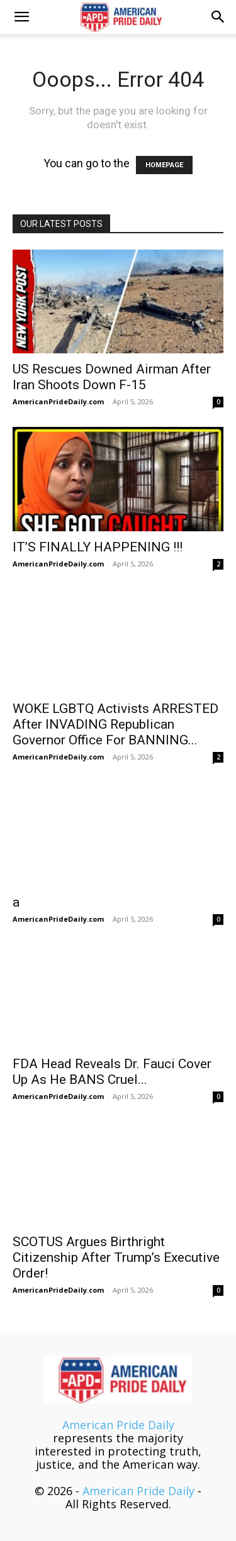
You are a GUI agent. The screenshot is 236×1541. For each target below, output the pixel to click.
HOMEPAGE (164, 165)
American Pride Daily (118, 1424)
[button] (21, 17)
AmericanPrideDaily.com (58, 401)
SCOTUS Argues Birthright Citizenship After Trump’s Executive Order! (116, 1257)
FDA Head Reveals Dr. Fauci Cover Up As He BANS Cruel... (112, 1071)
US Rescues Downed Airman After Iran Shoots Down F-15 (112, 377)
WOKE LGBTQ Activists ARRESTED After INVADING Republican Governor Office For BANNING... (115, 724)
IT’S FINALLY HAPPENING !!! (98, 547)
